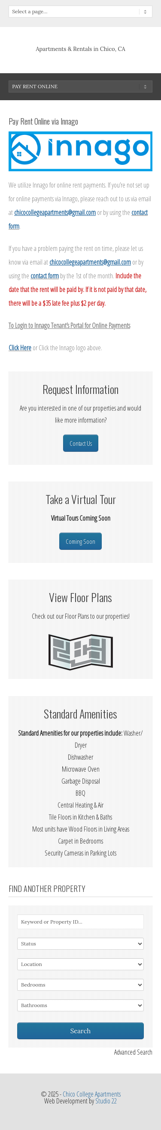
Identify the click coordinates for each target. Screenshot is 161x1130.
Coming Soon (80, 541)
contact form (44, 275)
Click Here (20, 347)
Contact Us (81, 443)
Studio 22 (106, 1101)
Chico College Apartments (92, 1094)
